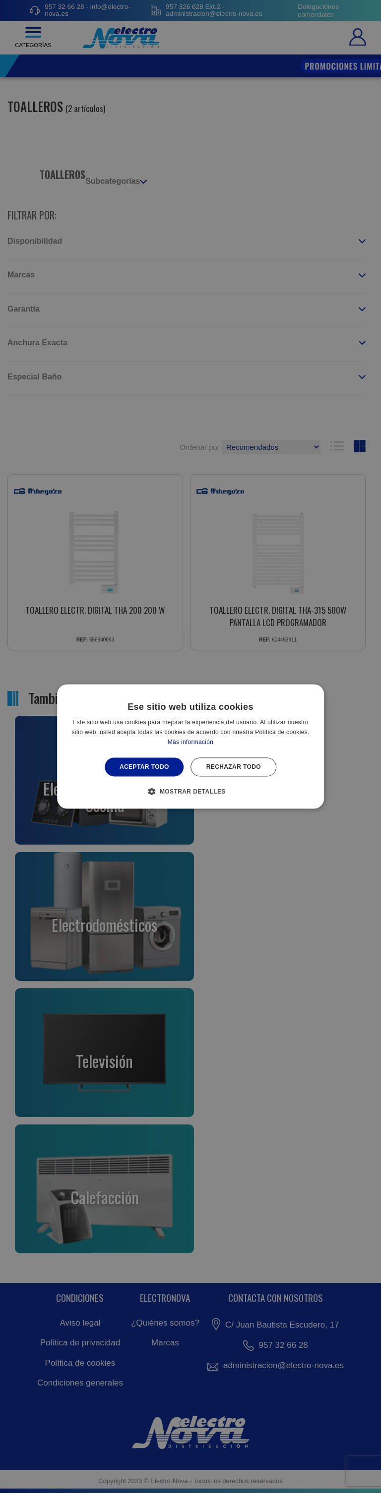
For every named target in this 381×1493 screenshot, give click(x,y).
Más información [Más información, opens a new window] (191, 742)
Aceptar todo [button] (144, 766)
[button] (190, 792)
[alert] (190, 746)
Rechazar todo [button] (233, 766)
